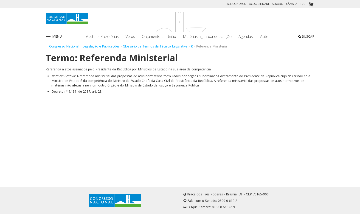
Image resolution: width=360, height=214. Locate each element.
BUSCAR (306, 36)
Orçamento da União (159, 36)
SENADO (277, 4)
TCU (303, 4)
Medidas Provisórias (102, 36)
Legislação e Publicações (101, 46)
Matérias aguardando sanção (207, 36)
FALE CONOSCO (236, 4)
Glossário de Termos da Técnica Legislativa (155, 46)
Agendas (246, 36)
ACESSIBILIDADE (259, 4)
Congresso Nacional (64, 46)
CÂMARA (291, 4)
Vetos (130, 36)
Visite (264, 36)
